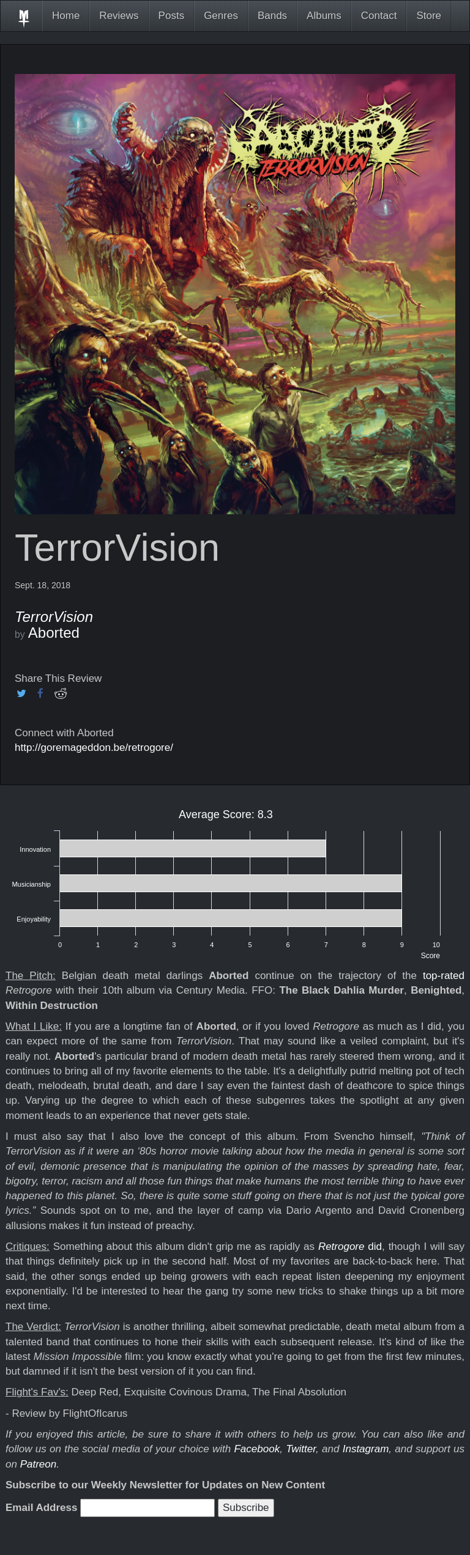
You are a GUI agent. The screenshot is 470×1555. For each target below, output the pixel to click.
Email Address (41, 1507)
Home (66, 15)
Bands (272, 15)
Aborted (54, 632)
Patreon (38, 1464)
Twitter (301, 1449)
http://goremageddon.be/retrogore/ (94, 747)
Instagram (366, 1449)
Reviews (118, 15)
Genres (221, 15)
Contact (379, 15)
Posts (172, 15)
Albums (324, 15)
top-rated (443, 975)
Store (428, 15)
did (350, 1246)
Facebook (257, 1449)
